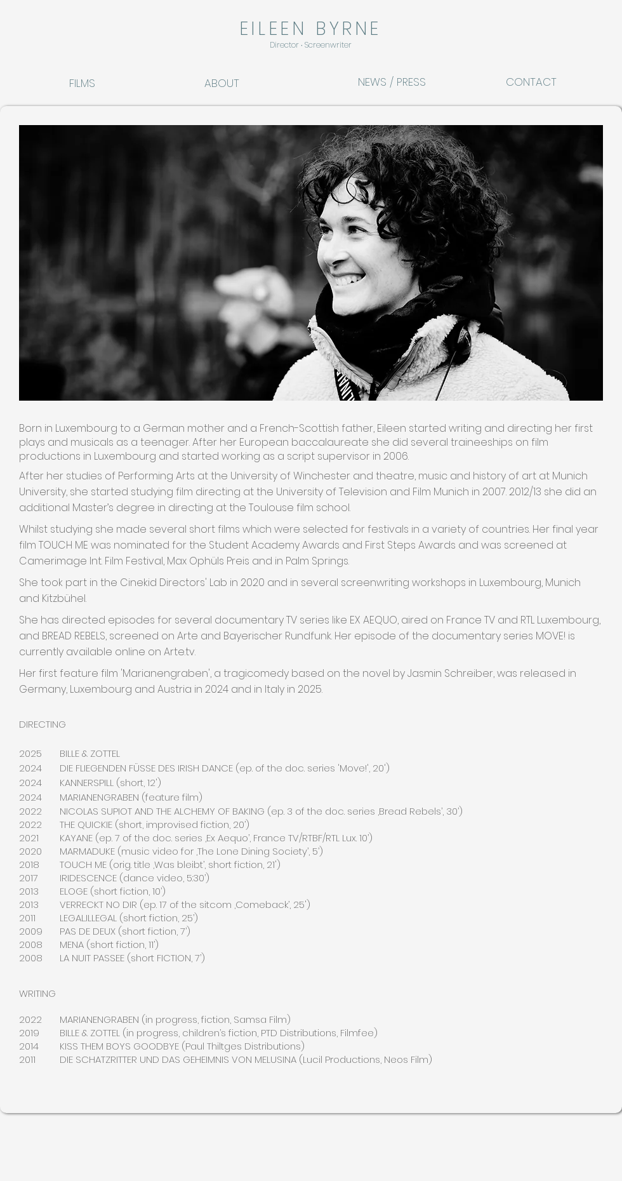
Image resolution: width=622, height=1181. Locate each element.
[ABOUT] (231, 83)
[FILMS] (96, 83)
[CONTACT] (538, 82)
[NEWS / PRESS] (392, 82)
